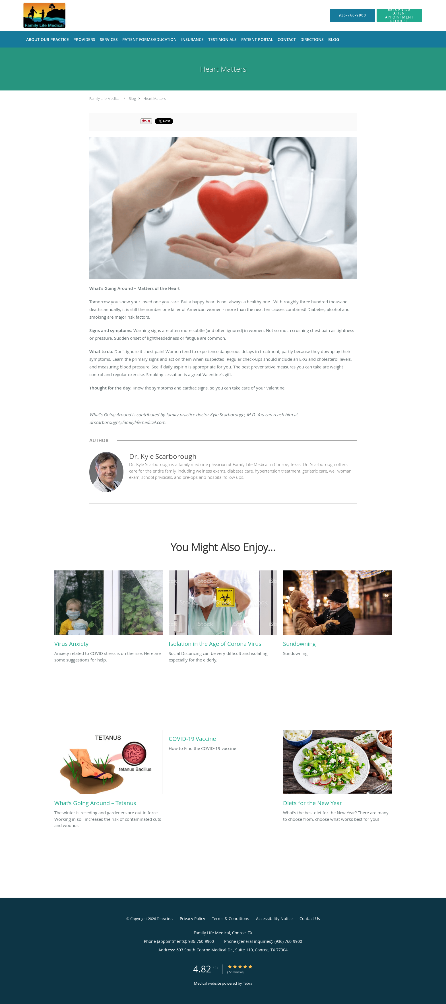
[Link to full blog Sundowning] (337, 610)
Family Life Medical (104, 98)
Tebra (247, 983)
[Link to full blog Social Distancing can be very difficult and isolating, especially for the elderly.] (223, 610)
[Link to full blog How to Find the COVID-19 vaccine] (223, 737)
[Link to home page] (39, 15)
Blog (132, 98)
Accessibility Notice (274, 918)
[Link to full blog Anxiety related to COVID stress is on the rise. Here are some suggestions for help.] (108, 610)
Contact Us (310, 918)
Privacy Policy (192, 918)
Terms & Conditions (230, 918)
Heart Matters (154, 98)
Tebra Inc (164, 918)
